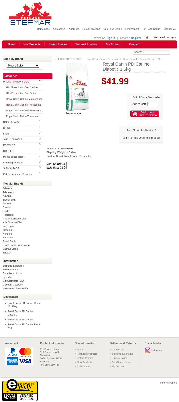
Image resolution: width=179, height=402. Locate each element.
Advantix (7, 196)
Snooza (7, 252)
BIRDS (7, 128)
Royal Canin (9, 241)
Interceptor (8, 226)
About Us (74, 29)
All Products (83, 366)
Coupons (134, 44)
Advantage (8, 192)
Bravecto (7, 203)
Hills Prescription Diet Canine (21, 87)
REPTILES (9, 145)
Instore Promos (58, 44)
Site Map (7, 277)
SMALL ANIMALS (12, 140)
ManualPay (170, 29)
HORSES (8, 151)
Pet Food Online (151, 29)
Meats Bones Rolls (13, 157)
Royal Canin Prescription (16, 245)
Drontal (6, 207)
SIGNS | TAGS (11, 168)
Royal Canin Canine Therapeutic (23, 105)
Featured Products (86, 44)
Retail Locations (91, 29)
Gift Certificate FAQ (13, 281)
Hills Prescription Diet (14, 218)
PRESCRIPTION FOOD (16, 82)
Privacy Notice (10, 269)
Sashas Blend (10, 249)
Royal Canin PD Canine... (21, 320)
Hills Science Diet (12, 222)
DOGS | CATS (11, 122)
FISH (6, 134)
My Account (113, 44)
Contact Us (59, 29)
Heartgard (8, 215)
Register (136, 38)
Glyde (6, 211)
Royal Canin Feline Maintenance (23, 111)
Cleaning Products (13, 162)
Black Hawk (9, 200)
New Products (32, 44)
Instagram (156, 350)
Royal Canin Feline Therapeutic (23, 116)
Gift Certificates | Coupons (17, 174)
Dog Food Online (112, 29)
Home (11, 44)
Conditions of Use (12, 273)
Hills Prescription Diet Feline (21, 93)
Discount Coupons (13, 284)
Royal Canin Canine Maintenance (24, 99)
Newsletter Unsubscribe (15, 288)
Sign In (111, 38)
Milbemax (8, 230)
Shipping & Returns (13, 266)
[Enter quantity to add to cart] (152, 104)
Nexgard (7, 234)
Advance (7, 188)
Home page (43, 29)
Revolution (8, 237)
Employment (132, 29)
